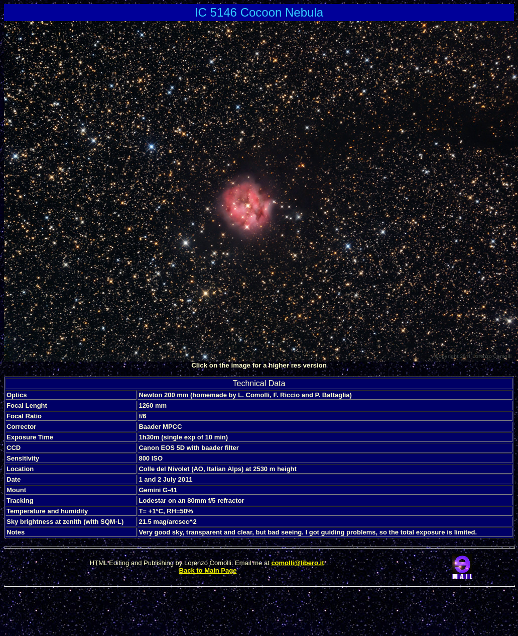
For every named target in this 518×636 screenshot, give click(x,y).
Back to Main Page (208, 570)
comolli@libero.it (297, 563)
